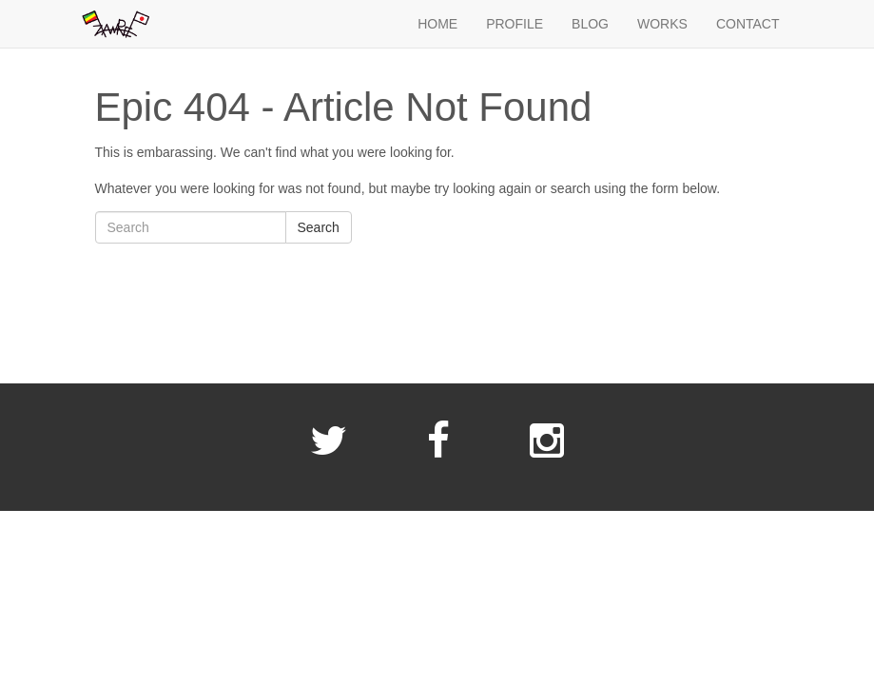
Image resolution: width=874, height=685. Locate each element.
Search (319, 227)
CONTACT (748, 23)
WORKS (662, 23)
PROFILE (514, 23)
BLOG (590, 23)
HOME (437, 23)
